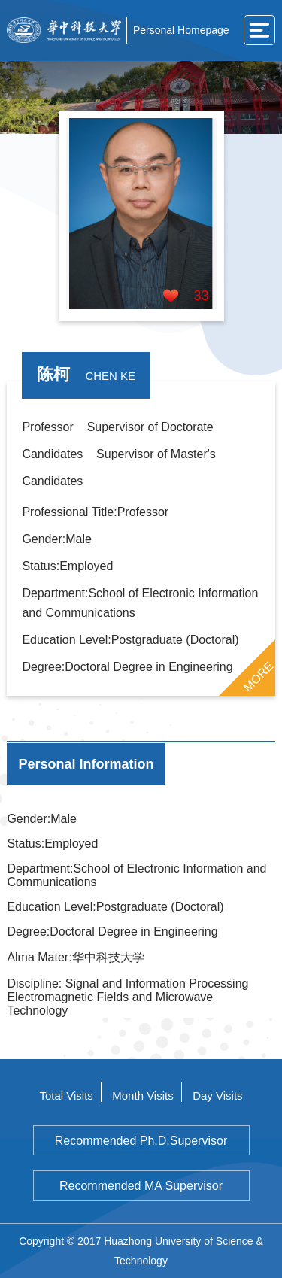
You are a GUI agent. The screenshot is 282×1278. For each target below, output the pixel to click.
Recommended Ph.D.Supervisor (141, 1140)
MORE (258, 676)
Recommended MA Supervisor (141, 1185)
